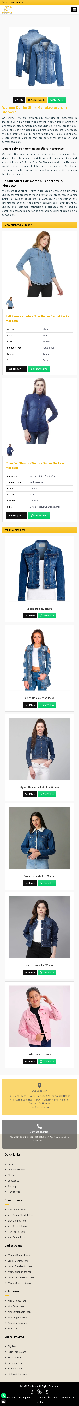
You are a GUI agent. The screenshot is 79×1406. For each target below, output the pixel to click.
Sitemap (12, 1186)
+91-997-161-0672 (12, 2)
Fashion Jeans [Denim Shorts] (15, 1368)
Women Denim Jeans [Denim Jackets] (19, 1255)
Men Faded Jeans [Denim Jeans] (16, 1232)
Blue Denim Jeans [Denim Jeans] (17, 1221)
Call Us (19, 100)
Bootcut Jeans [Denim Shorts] (15, 1357)
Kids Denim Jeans (17, 1301)
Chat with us (57, 100)
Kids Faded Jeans (17, 1306)
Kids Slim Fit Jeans (17, 1323)
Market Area (14, 1192)
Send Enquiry (16, 368)
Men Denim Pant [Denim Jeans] (16, 1237)
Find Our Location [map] (40, 1105)
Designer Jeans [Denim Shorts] (16, 1363)
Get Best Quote (36, 100)
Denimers (33, 1386)
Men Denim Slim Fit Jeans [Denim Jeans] (21, 1215)
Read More (30, 615)
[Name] (74, 9)
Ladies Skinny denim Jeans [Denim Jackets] (22, 1277)
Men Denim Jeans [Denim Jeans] (17, 1209)
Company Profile (16, 1169)
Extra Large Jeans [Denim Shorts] (17, 1352)
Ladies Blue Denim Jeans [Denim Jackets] (21, 1266)
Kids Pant (13, 1328)
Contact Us (39, 1142)
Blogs (11, 1175)
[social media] (32, 1391)
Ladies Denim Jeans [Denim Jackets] (18, 1261)
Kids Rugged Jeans (17, 1317)
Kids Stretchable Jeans (20, 1312)
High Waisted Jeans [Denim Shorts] (18, 1374)
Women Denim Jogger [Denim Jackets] (19, 1272)
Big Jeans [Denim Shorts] (13, 1346)
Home (11, 1164)
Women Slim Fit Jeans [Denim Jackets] (19, 1283)
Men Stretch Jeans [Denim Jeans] (17, 1226)
